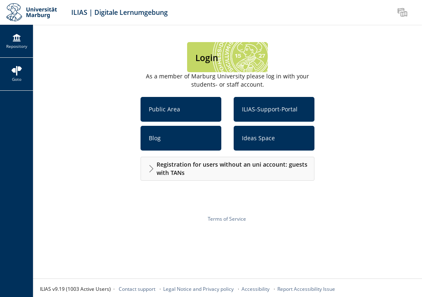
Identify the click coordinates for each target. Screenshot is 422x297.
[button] (227, 169)
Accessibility (255, 288)
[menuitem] (403, 12)
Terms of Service (227, 218)
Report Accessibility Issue (306, 288)
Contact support (137, 288)
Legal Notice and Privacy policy (198, 288)
